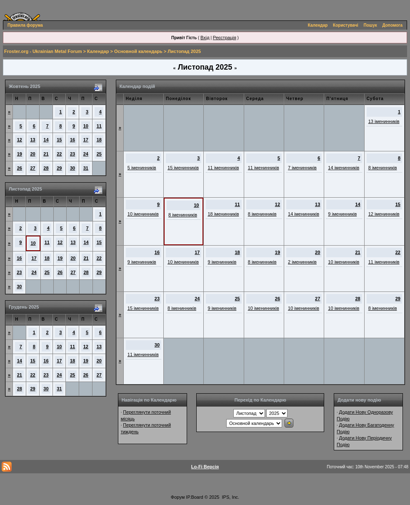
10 (85, 125)
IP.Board (194, 497)
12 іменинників (384, 213)
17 (85, 139)
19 (19, 153)
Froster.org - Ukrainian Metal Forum (43, 51)
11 (99, 125)
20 (32, 153)
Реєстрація (224, 37)
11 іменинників (223, 167)
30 (72, 168)
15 (59, 139)
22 (59, 153)
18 (99, 139)
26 (19, 168)
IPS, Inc (230, 497)
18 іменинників (223, 213)
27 (32, 168)
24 (85, 153)
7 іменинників (302, 167)
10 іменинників (143, 213)
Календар (318, 25)
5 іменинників (142, 167)
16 (72, 139)
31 (85, 168)
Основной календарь (138, 51)
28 (45, 168)
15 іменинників (183, 167)
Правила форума (25, 25)
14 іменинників (343, 167)
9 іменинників (342, 213)
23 (72, 153)
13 (32, 139)
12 (19, 139)
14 (45, 139)
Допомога (392, 25)
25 (99, 153)
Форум (178, 497)
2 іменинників (302, 261)
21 (45, 153)
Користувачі (345, 25)
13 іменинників (384, 121)
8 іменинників (382, 167)
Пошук (370, 25)
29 (59, 168)
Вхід (205, 37)
